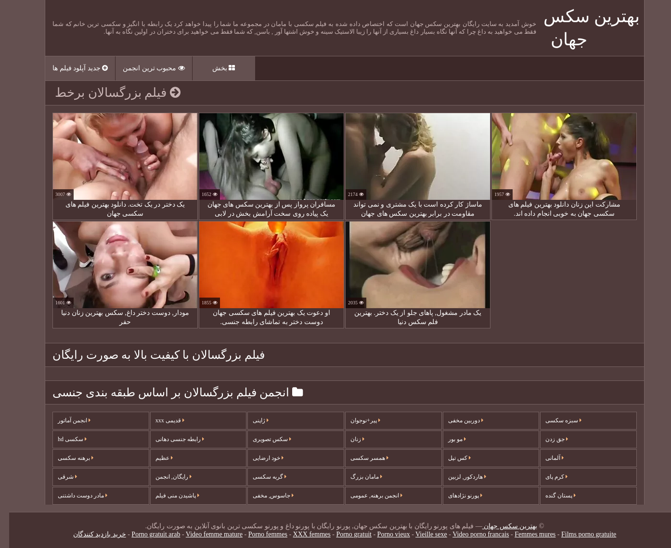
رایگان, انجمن (164, 476)
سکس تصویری (263, 439)
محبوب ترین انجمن (145, 68)
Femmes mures (525, 534)
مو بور (448, 439)
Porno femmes (258, 534)
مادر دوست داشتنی (73, 495)
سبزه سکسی (554, 420)
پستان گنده (551, 495)
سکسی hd (63, 439)
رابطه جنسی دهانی (170, 439)
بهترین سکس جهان (501, 526)
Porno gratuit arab (146, 534)
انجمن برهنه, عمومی (367, 495)
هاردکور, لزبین (458, 476)
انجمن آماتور (65, 420)
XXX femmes (303, 534)
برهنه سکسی (66, 458)
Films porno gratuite (579, 534)
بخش (214, 68)
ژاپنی (251, 420)
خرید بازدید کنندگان (90, 534)
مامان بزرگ (357, 476)
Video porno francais (471, 534)
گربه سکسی (260, 476)
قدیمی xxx (160, 420)
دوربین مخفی (456, 420)
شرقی (58, 476)
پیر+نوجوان (356, 420)
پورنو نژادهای (456, 495)
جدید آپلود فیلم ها (71, 68)
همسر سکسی (360, 458)
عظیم (155, 458)
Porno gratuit (344, 534)
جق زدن (547, 439)
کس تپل (450, 458)
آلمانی (545, 458)
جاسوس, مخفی (264, 495)
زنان (348, 439)
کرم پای (547, 476)
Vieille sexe (422, 534)
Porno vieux (384, 534)
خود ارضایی (259, 458)
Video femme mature (205, 534)
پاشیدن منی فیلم (168, 495)
